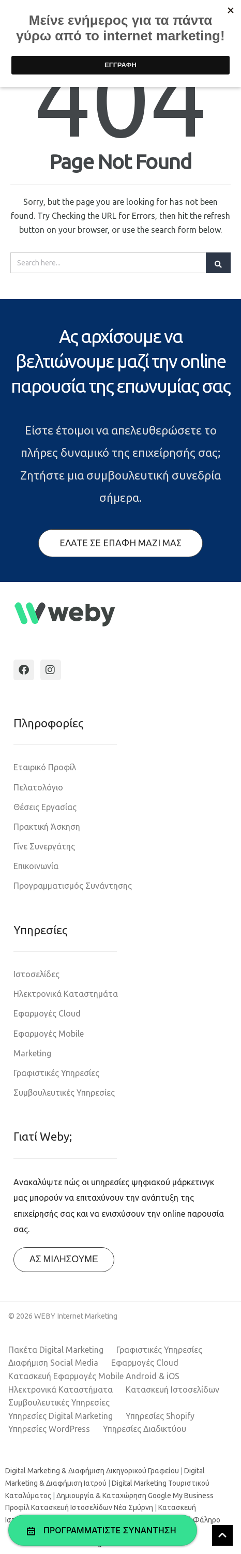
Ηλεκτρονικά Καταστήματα (60, 1389)
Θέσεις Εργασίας (45, 807)
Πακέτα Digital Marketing (55, 1349)
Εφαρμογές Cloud (47, 1013)
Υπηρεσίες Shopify (160, 1416)
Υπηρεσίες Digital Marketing (60, 1416)
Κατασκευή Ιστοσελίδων (172, 1389)
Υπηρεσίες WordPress (49, 1428)
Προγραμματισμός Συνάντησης (72, 885)
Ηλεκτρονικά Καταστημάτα (65, 993)
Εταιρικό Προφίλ (44, 767)
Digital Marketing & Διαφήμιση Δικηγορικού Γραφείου (92, 1471)
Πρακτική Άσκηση (46, 826)
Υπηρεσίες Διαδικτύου (144, 1428)
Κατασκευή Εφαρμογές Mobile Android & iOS (93, 1376)
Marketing (32, 1053)
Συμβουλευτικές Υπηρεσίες (64, 1092)
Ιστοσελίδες (36, 974)
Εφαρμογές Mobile (48, 1033)
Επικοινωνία (35, 866)
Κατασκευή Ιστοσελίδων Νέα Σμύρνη (92, 1507)
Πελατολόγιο (38, 787)
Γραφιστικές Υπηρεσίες (56, 1073)
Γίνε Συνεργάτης (44, 846)
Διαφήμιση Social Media (53, 1362)
